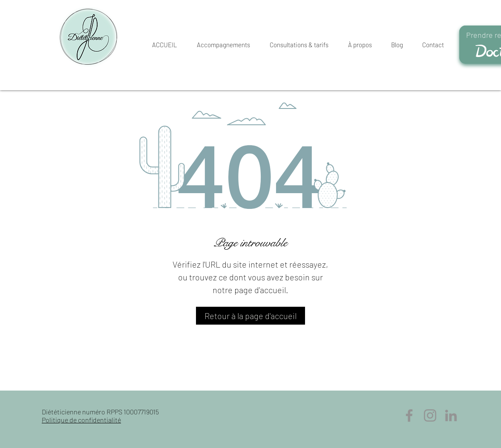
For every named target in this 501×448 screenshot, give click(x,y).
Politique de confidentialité (81, 420)
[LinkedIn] (451, 415)
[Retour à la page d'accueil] (250, 316)
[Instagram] (430, 415)
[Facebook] (409, 415)
